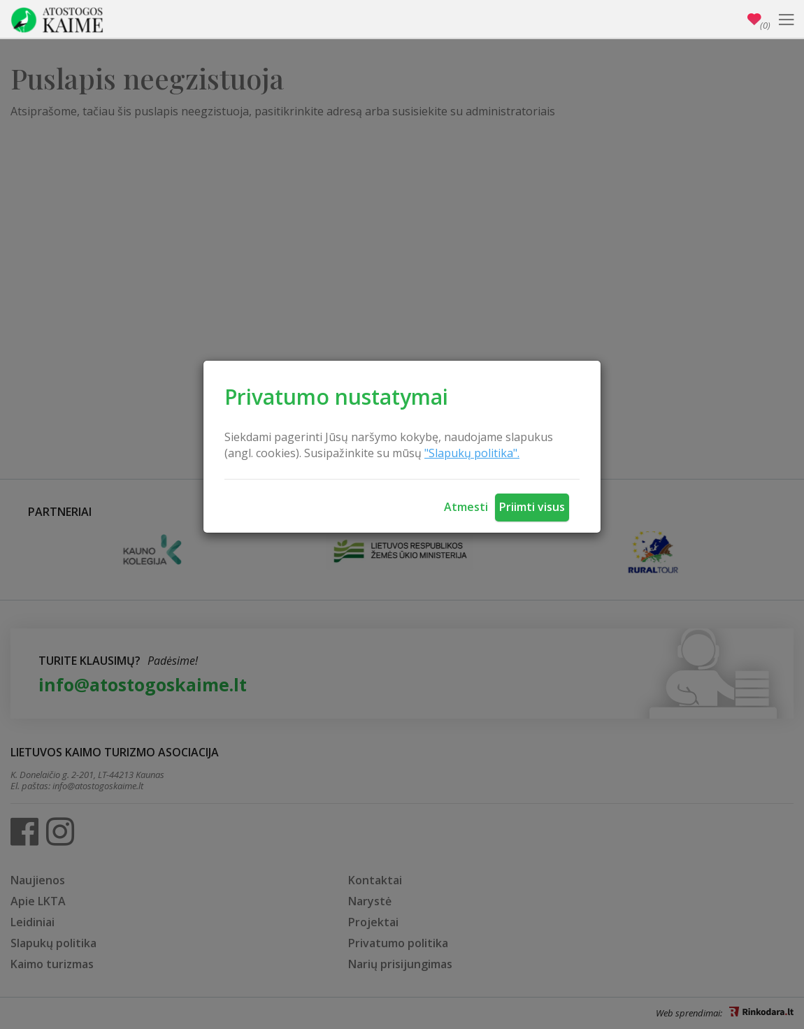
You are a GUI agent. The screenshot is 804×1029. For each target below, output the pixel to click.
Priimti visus (532, 506)
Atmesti (466, 506)
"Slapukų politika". (471, 453)
